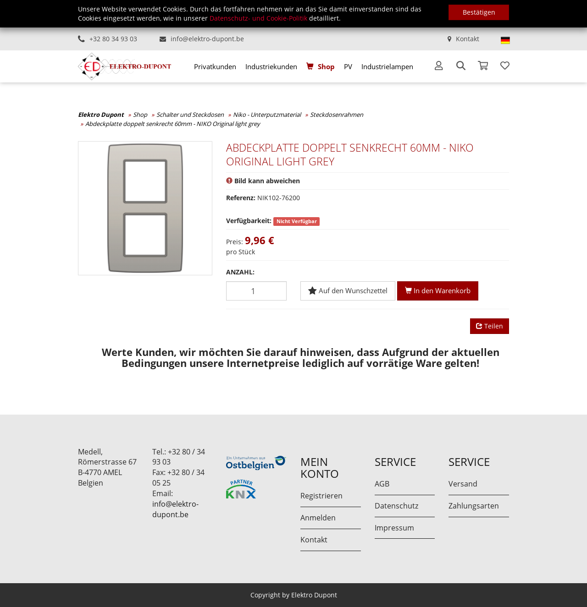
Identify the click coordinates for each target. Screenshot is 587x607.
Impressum (394, 528)
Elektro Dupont (101, 114)
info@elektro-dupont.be (207, 38)
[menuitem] (215, 66)
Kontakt (467, 38)
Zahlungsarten (474, 506)
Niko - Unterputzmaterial (267, 114)
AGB (382, 484)
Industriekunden (271, 66)
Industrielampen (387, 66)
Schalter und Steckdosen (190, 114)
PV (348, 66)
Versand (463, 484)
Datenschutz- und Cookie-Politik (258, 18)
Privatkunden (215, 66)
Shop (326, 66)
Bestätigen (479, 12)
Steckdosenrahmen (336, 114)
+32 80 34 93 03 (113, 38)
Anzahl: (240, 272)
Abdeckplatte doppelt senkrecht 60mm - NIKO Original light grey (172, 124)
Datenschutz (396, 506)
